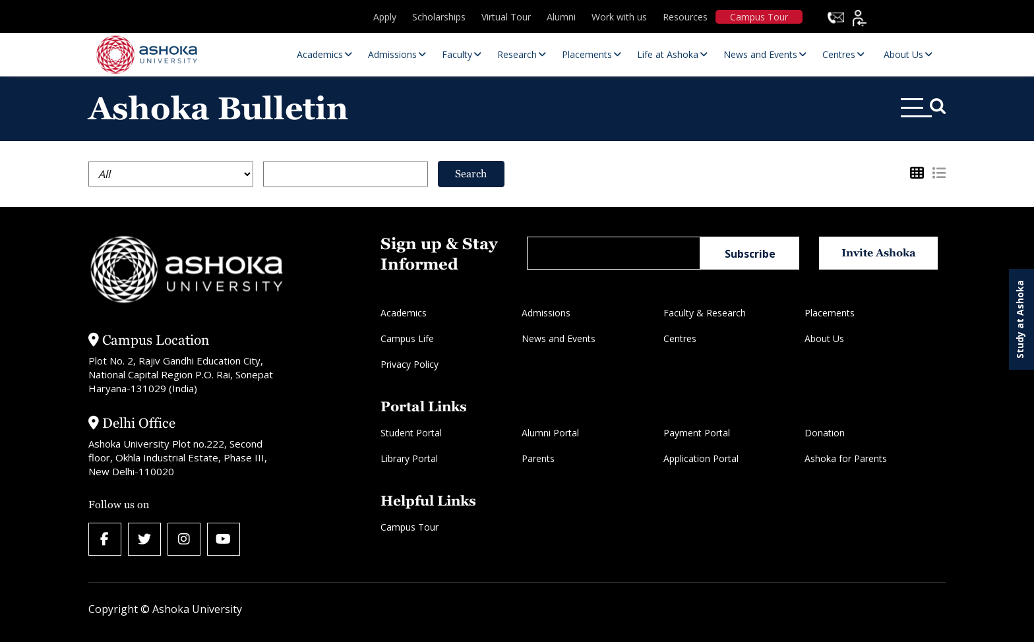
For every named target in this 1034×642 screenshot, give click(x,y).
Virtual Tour (506, 17)
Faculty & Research (704, 312)
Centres (679, 338)
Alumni (561, 17)
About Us (824, 338)
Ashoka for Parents (846, 458)
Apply (384, 17)
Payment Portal (696, 432)
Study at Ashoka (1020, 319)
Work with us (619, 17)
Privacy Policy (409, 364)
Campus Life (407, 338)
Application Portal (701, 458)
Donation (825, 432)
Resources (685, 17)
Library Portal (409, 458)
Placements (830, 312)
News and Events (558, 338)
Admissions (546, 312)
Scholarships (439, 17)
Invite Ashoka (878, 253)
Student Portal (411, 432)
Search (471, 173)
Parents (538, 458)
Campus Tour (759, 17)
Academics (403, 312)
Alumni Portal (550, 432)
